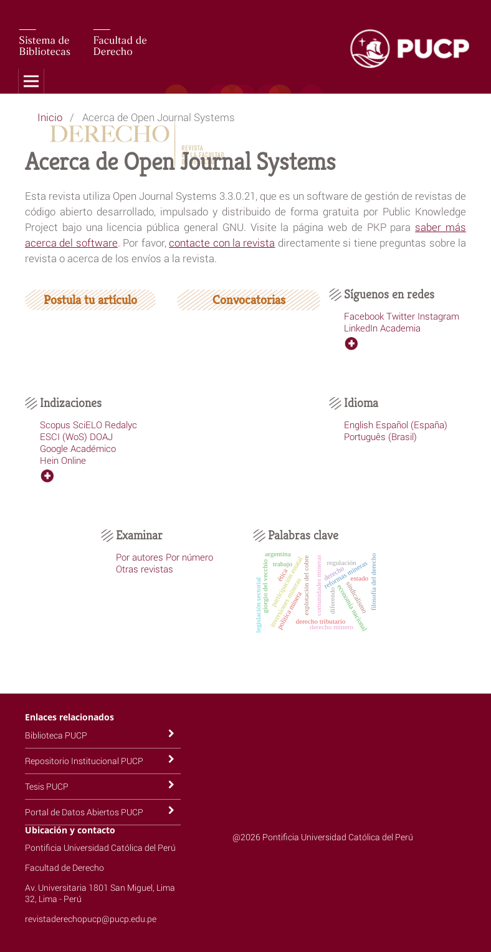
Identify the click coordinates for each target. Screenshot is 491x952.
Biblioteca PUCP (56, 735)
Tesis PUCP (47, 786)
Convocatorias (248, 300)
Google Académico (78, 448)
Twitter (400, 316)
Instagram (438, 316)
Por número (189, 557)
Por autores (139, 557)
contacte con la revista (222, 242)
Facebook (364, 316)
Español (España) (411, 424)
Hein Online (63, 460)
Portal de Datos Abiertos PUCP (84, 812)
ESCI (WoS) (63, 436)
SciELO (87, 424)
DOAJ (101, 436)
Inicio (49, 117)
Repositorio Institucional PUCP (84, 761)
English (358, 424)
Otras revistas (144, 568)
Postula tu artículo (90, 300)
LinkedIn (361, 327)
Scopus (55, 424)
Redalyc (121, 424)
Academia (400, 327)
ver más (360, 343)
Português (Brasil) (380, 436)
